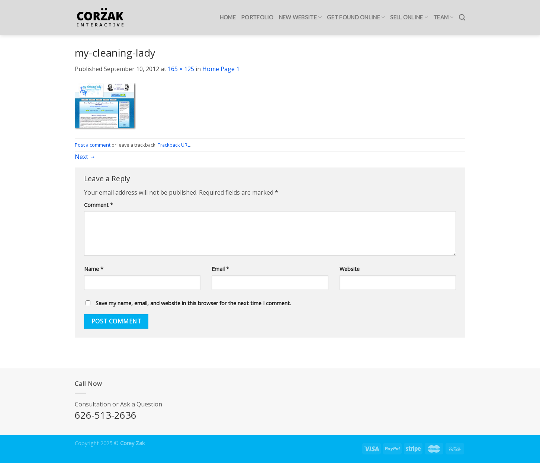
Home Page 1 (221, 69)
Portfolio (257, 17)
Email (220, 268)
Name (93, 268)
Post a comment (92, 144)
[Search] (462, 17)
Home (228, 17)
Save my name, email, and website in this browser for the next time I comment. (193, 303)
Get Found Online (356, 17)
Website (350, 268)
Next (85, 157)
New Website (300, 17)
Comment (98, 204)
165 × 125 (181, 69)
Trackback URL (174, 144)
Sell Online (409, 17)
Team (443, 17)
